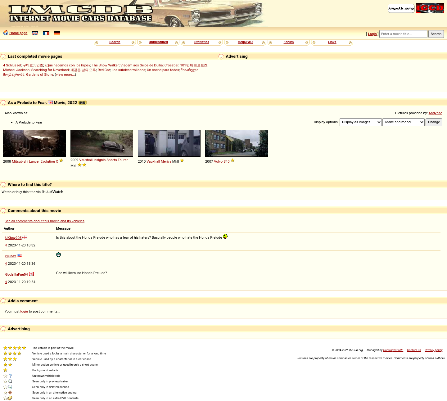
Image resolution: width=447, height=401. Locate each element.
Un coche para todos (163, 70)
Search (114, 42)
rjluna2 (10, 256)
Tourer (123, 160)
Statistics (201, 42)
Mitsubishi (20, 161)
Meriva (166, 161)
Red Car (104, 70)
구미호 (28, 65)
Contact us (414, 350)
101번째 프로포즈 (193, 65)
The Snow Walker (105, 65)
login (24, 311)
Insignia (99, 160)
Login (372, 34)
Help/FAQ (245, 42)
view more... (65, 74)
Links (332, 42)
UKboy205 (13, 238)
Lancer (34, 161)
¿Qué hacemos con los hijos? (67, 65)
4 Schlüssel (12, 65)
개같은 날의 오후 (83, 70)
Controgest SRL (393, 350)
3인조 (38, 65)
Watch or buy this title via (32, 192)
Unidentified (158, 42)
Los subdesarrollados (128, 70)
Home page (18, 33)
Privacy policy (433, 350)
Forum (289, 42)
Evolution (48, 161)
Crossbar (172, 65)
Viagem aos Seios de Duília (141, 65)
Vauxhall (86, 160)
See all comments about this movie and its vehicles (44, 221)
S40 (226, 161)
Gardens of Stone (39, 74)
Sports (111, 160)
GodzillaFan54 (16, 274)
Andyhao (435, 113)
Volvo (218, 161)
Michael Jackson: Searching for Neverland (36, 70)
